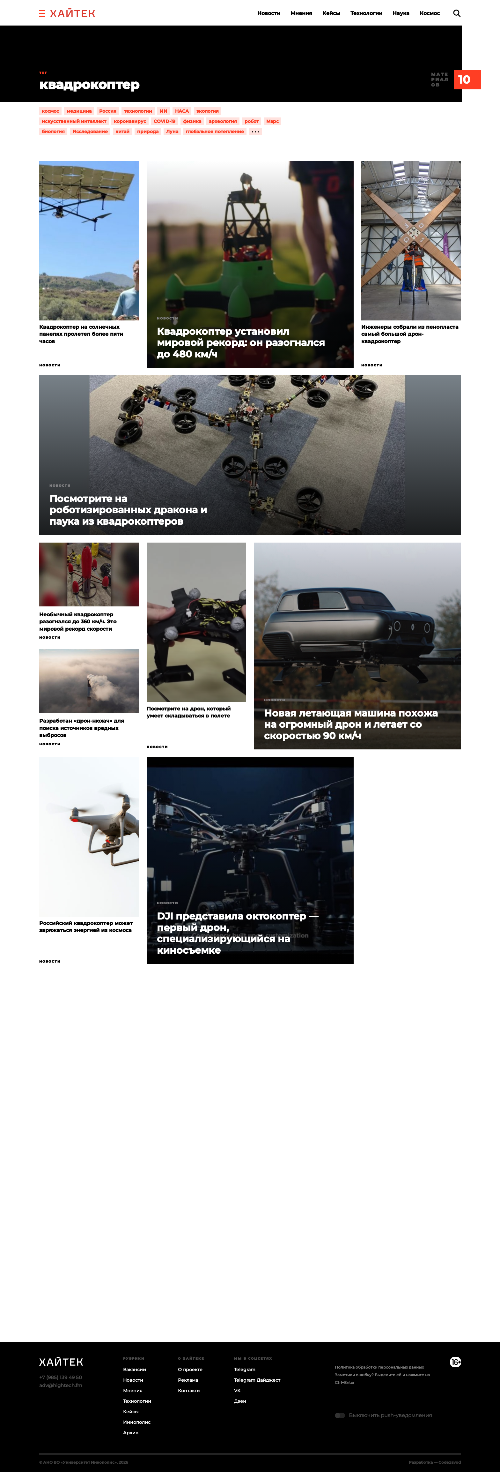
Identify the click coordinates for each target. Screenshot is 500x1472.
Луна (172, 131)
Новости (268, 13)
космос (50, 111)
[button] (42, 13)
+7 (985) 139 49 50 (60, 1377)
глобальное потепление (215, 131)
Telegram (244, 1369)
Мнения (301, 13)
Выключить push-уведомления (390, 1415)
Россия (107, 111)
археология (223, 121)
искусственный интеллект (74, 121)
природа (147, 131)
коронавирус (130, 121)
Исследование (90, 131)
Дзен (240, 1401)
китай (122, 131)
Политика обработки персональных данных (379, 1367)
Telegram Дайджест (257, 1380)
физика (192, 121)
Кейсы (331, 13)
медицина (79, 111)
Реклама (188, 1380)
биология (53, 131)
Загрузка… (250, 1177)
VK (237, 1390)
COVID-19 (164, 121)
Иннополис (137, 1422)
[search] (457, 13)
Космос (430, 13)
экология (207, 111)
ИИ (163, 111)
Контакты (189, 1390)
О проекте (190, 1369)
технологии (138, 111)
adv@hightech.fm (60, 1385)
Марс (272, 121)
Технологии (366, 13)
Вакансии (134, 1369)
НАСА (182, 111)
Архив (130, 1433)
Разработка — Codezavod (435, 1462)
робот (252, 121)
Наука (401, 13)
